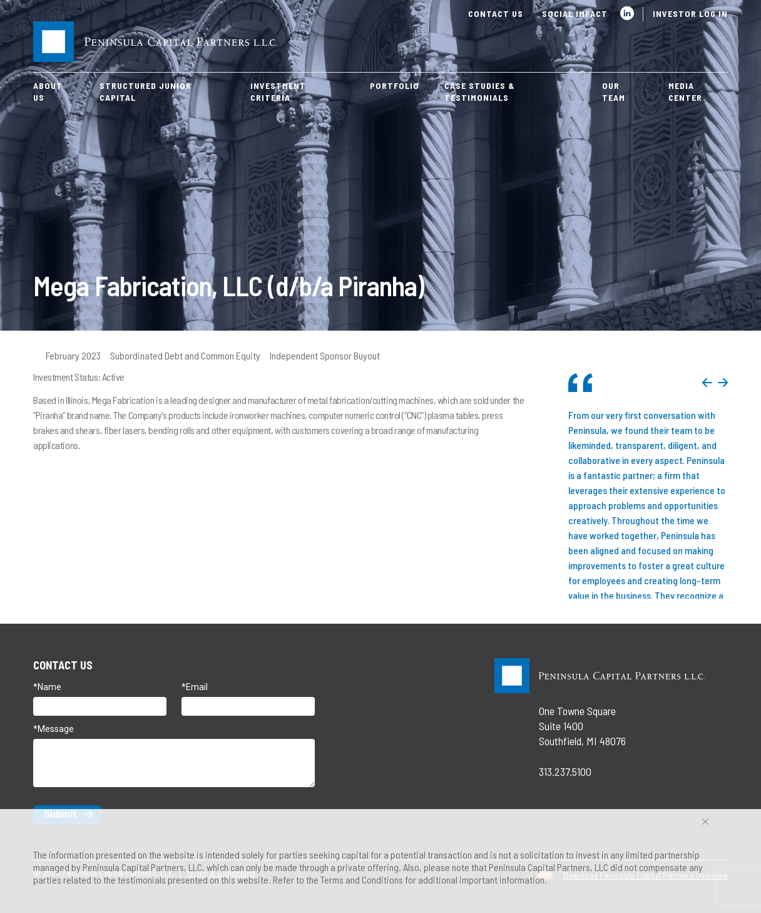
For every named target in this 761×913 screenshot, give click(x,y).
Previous (707, 382)
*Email (194, 687)
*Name (47, 687)
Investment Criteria (278, 91)
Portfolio (394, 85)
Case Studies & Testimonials (479, 91)
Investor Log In (690, 13)
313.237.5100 (565, 771)
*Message (53, 729)
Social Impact (575, 13)
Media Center (685, 91)
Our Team (613, 91)
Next (723, 382)
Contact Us (495, 13)
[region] (380, 861)
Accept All (719, 826)
